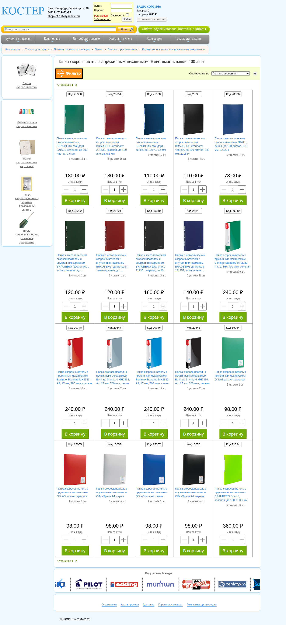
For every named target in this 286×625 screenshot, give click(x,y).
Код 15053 (114, 444)
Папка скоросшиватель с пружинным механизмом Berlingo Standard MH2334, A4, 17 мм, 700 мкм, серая (113, 377)
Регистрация (101, 15)
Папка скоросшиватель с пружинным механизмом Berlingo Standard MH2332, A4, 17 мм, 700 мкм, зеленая (233, 260)
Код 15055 (75, 444)
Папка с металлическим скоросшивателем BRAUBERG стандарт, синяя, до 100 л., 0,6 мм (151, 144)
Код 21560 (154, 94)
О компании (109, 604)
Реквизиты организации (202, 604)
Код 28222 (75, 210)
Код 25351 (114, 94)
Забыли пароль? (102, 19)
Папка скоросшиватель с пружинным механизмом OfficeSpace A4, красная (72, 492)
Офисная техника (120, 39)
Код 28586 (233, 94)
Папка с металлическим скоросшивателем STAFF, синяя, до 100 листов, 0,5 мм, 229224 (231, 144)
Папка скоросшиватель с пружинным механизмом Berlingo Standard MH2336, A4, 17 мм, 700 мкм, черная (192, 377)
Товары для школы (188, 39)
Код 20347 (114, 327)
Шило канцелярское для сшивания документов (26, 220)
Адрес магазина (165, 29)
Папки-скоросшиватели (26, 70)
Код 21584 (233, 444)
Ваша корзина (149, 6)
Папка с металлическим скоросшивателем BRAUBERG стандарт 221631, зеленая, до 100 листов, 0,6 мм (72, 146)
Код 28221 (114, 210)
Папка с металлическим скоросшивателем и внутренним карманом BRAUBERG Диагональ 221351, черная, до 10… (151, 262)
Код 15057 (154, 444)
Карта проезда (130, 604)
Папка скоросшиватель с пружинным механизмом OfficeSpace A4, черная (190, 492)
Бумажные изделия (18, 39)
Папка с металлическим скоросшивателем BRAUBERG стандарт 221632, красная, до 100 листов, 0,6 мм (111, 146)
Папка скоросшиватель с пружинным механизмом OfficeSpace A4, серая (112, 492)
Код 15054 (233, 327)
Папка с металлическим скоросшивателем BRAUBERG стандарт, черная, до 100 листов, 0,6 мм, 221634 (192, 146)
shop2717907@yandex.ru (64, 16)
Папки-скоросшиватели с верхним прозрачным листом (26, 184)
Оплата (147, 29)
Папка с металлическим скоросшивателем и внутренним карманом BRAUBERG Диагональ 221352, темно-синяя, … (190, 262)
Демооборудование (86, 39)
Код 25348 (193, 210)
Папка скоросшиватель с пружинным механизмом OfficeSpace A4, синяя (151, 492)
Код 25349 (154, 210)
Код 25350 (75, 94)
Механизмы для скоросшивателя (26, 112)
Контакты (199, 29)
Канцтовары (52, 39)
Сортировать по (200, 73)
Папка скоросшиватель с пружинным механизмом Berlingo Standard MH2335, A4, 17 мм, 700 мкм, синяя (152, 377)
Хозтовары (154, 39)
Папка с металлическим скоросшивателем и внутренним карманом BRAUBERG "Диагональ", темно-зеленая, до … (73, 262)
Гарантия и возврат (170, 604)
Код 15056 (193, 444)
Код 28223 (193, 94)
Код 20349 (233, 210)
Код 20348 (75, 327)
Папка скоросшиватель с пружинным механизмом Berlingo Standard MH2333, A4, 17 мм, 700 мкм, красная (75, 377)
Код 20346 (154, 327)
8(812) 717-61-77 (59, 12)
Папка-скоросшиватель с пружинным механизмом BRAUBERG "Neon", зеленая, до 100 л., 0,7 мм (231, 494)
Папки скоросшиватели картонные (26, 148)
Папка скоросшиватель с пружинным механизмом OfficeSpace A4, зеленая (230, 375)
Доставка (184, 29)
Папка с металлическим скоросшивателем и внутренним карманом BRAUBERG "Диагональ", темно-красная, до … (112, 262)
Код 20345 (193, 327)
